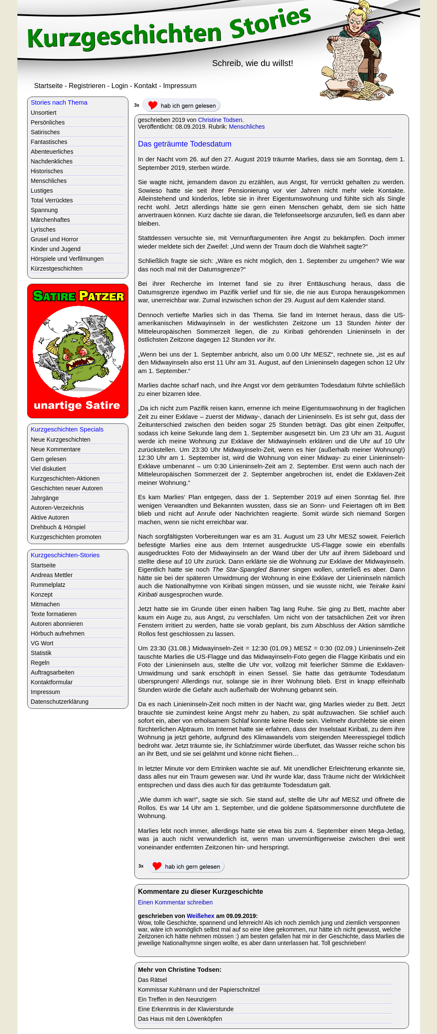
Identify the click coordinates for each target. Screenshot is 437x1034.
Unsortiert (44, 112)
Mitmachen (45, 604)
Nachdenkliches (52, 161)
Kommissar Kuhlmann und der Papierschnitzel (199, 989)
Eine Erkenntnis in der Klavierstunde (186, 1009)
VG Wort (42, 643)
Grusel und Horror (54, 239)
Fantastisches (49, 141)
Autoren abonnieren (57, 623)
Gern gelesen (49, 459)
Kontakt (145, 85)
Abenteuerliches (52, 151)
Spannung (44, 210)
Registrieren (87, 85)
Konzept (42, 594)
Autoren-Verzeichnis (57, 507)
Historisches (47, 171)
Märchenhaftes (50, 219)
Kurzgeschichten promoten (66, 537)
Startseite (48, 85)
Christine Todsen (220, 119)
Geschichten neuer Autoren (67, 488)
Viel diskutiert (48, 468)
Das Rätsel (152, 979)
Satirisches (45, 132)
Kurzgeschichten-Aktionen (65, 478)
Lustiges (42, 190)
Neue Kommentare (56, 449)
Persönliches (48, 122)
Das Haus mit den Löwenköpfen (180, 1018)
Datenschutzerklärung (60, 701)
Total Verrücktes (52, 200)
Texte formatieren (54, 614)
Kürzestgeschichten (57, 268)
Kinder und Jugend (56, 249)
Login (119, 85)
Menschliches (247, 126)
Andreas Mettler (52, 575)
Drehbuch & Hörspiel (58, 527)
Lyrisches (43, 229)
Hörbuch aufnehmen (58, 633)
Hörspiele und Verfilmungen (67, 258)
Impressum (180, 85)
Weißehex (200, 915)
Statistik (41, 653)
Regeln (40, 662)
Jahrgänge (45, 498)
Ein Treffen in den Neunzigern (177, 999)
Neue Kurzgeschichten (61, 439)
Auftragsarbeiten (53, 672)
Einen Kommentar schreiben (175, 902)
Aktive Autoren (50, 517)
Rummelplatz (48, 584)
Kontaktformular (52, 682)
